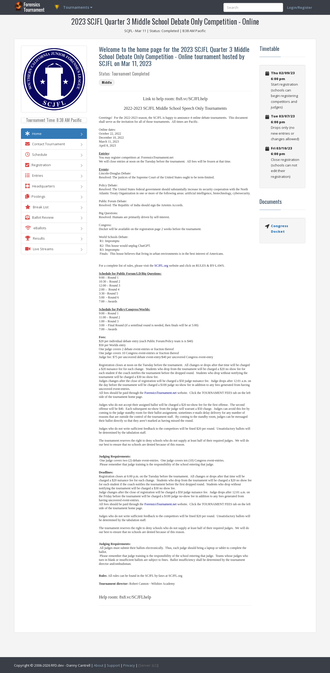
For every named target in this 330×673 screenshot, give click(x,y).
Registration (54, 164)
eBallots (54, 228)
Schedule (54, 154)
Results (54, 238)
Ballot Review (54, 217)
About (98, 665)
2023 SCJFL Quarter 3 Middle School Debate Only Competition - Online (165, 21)
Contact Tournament (54, 144)
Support (113, 665)
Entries (54, 175)
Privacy (129, 665)
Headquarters (54, 186)
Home (54, 133)
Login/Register (299, 7)
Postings (54, 196)
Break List (54, 207)
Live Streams (54, 249)
